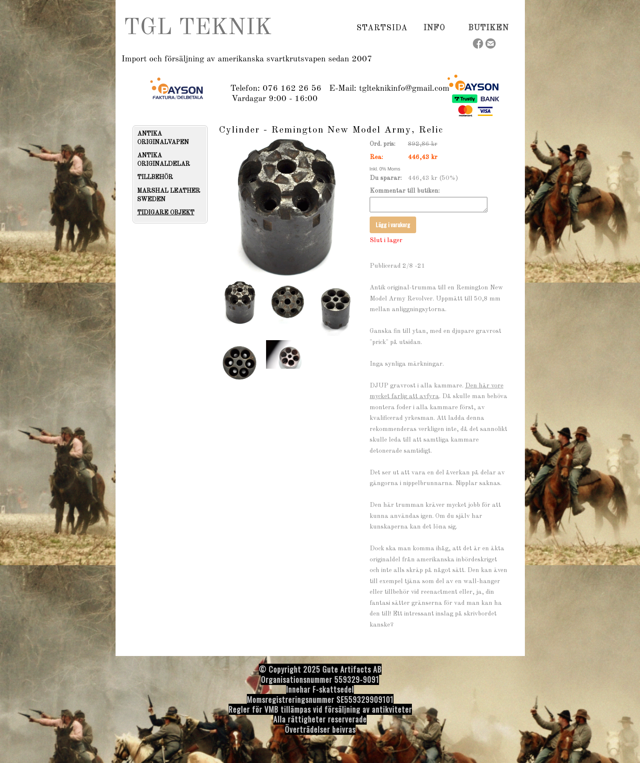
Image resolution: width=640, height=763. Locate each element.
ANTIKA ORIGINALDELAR (163, 160)
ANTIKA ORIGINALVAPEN (163, 138)
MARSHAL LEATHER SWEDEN (168, 195)
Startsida (382, 28)
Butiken (488, 28)
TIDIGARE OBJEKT (165, 213)
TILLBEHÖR (155, 177)
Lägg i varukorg (393, 227)
